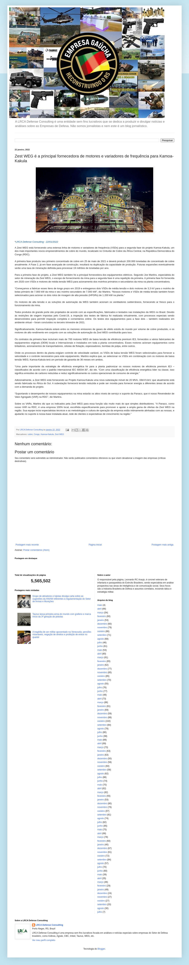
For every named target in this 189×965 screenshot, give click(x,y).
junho (100, 646)
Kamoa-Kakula (47, 434)
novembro (102, 627)
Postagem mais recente (27, 544)
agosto (100, 639)
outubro (101, 631)
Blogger (101, 949)
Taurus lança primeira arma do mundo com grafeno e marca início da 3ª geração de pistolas (61, 615)
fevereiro (101, 616)
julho (99, 642)
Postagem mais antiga (162, 544)
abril (99, 608)
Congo (37, 434)
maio (99, 605)
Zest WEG (59, 434)
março (100, 612)
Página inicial (95, 544)
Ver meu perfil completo (43, 940)
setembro (102, 635)
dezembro (102, 624)
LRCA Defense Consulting (49, 925)
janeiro (100, 620)
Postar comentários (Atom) (36, 550)
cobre (30, 434)
